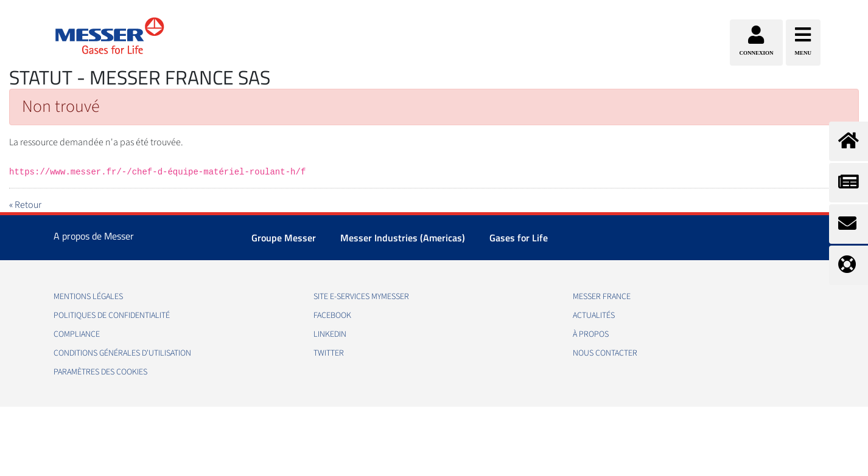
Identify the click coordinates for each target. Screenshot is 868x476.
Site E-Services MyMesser (361, 297)
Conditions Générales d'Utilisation (122, 353)
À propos (591, 334)
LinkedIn (329, 334)
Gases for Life (518, 237)
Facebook (332, 315)
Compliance (77, 334)
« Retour (25, 205)
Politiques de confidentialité (112, 315)
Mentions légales (88, 297)
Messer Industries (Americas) (402, 237)
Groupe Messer (283, 237)
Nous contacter (605, 353)
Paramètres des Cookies (100, 372)
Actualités (594, 315)
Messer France (602, 297)
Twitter (328, 353)
